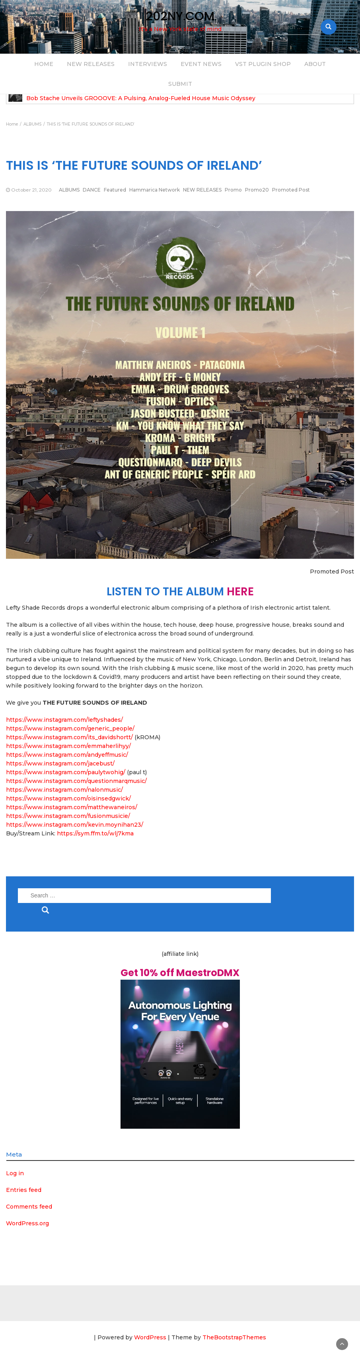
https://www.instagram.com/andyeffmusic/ (67, 754)
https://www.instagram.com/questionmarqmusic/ (76, 781)
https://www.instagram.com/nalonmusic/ (64, 789)
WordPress (150, 1337)
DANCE (92, 190)
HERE (240, 591)
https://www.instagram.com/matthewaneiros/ (71, 807)
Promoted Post (291, 190)
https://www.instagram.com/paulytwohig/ (65, 772)
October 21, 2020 (31, 190)
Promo (233, 190)
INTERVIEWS (147, 64)
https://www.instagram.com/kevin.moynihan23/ (74, 824)
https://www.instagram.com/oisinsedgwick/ (68, 798)
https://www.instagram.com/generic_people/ (70, 728)
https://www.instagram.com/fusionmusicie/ (68, 816)
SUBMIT (180, 83)
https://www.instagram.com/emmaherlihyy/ (68, 746)
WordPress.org (27, 1223)
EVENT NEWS (201, 64)
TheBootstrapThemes (234, 1337)
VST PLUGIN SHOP (263, 64)
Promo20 (257, 190)
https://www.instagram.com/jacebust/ (60, 763)
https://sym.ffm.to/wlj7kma (95, 833)
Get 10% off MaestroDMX (180, 972)
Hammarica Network (154, 190)
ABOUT (315, 64)
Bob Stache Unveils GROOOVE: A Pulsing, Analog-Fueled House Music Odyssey (140, 98)
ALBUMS (69, 190)
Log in (15, 1173)
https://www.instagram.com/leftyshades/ (64, 719)
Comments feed (29, 1206)
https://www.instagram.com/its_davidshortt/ (69, 737)
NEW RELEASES (91, 64)
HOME (43, 64)
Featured (115, 190)
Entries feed (23, 1189)
